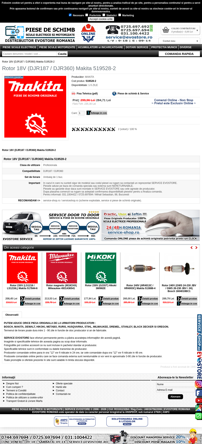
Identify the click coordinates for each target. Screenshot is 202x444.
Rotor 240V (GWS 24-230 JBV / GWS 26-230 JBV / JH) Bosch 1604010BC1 (179, 288)
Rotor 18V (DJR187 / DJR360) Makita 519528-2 (28, 61)
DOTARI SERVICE (137, 47)
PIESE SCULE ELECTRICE (19, 47)
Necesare (76, 15)
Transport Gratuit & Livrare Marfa (24, 401)
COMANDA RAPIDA (179, 54)
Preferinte (93, 15)
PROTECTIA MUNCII (164, 47)
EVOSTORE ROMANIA (45, 412)
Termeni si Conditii (16, 390)
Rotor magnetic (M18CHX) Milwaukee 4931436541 (61, 287)
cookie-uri (18, 2)
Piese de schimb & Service (133, 93)
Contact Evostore (131, 35)
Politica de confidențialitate (20, 394)
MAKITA (89, 76)
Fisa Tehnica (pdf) (87, 93)
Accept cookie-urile (101, 19)
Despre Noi (12, 383)
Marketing (126, 15)
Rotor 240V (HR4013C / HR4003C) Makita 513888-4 (139, 287)
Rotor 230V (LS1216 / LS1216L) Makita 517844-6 (22, 287)
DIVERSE (185, 47)
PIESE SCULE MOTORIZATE (57, 47)
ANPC (166, 412)
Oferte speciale (64, 383)
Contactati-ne (63, 394)
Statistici (109, 15)
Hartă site (61, 387)
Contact (60, 390)
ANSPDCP (131, 412)
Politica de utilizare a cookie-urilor (24, 397)
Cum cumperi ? (14, 387)
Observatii (12, 314)
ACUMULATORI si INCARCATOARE (100, 47)
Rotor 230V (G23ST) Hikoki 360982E (100, 287)
